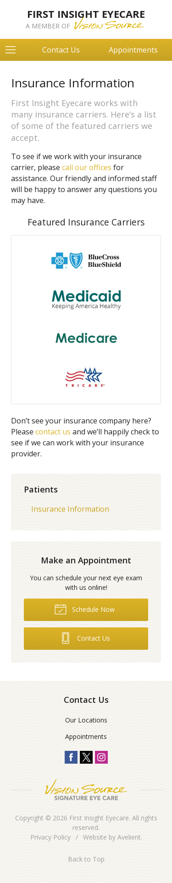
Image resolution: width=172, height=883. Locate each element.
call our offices (86, 167)
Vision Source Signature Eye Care (86, 789)
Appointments (133, 50)
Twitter (86, 757)
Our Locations (86, 720)
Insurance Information (70, 509)
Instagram (101, 757)
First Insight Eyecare (99, 817)
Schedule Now (84, 608)
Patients (41, 489)
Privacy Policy (50, 837)
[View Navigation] (14, 50)
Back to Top (86, 859)
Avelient (129, 837)
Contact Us (61, 50)
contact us (53, 432)
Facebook (71, 757)
